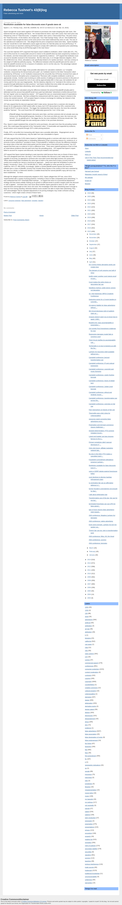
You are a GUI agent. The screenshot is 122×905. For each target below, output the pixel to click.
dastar (87, 700)
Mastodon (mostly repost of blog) (96, 174)
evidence (88, 728)
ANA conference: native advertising (101, 521)
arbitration (88, 626)
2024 (89, 200)
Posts (89, 135)
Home (41, 215)
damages (88, 697)
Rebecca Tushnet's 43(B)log (25, 10)
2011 (89, 570)
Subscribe (101, 85)
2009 (89, 577)
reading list (88, 839)
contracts (88, 675)
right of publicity (90, 846)
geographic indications (92, 765)
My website (89, 177)
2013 (89, 563)
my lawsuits (89, 799)
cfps (86, 650)
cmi (86, 657)
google (87, 771)
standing (40, 200)
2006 (89, 587)
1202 (86, 610)
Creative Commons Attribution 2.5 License (34, 901)
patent (87, 811)
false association (90, 734)
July (90, 251)
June (91, 255)
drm (86, 725)
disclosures (89, 715)
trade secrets (89, 867)
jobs (86, 780)
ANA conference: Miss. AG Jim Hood (101, 536)
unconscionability (91, 876)
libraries (87, 787)
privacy (87, 830)
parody (87, 808)
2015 (89, 231)
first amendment (90, 756)
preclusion (88, 821)
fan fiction (88, 743)
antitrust (87, 623)
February (92, 551)
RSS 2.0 (88, 154)
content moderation (91, 672)
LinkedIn (88, 151)
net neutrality (89, 805)
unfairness (88, 880)
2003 (89, 598)
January (92, 555)
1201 (86, 607)
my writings (89, 802)
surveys (87, 858)
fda (86, 750)
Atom (87, 148)
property (88, 836)
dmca (87, 722)
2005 (89, 591)
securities (88, 852)
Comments (91, 139)
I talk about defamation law (98, 494)
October (92, 241)
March (91, 548)
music (87, 796)
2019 (89, 217)
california (88, 641)
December (93, 234)
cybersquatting (90, 694)
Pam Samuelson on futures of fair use (102, 410)
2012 (89, 566)
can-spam (88, 644)
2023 (89, 203)
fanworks (88, 746)
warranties (88, 883)
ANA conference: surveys (97, 540)
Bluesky (87, 184)
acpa (86, 616)
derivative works (90, 706)
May (91, 258)
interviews (88, 777)
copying (87, 678)
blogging (88, 638)
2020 (89, 214)
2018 (89, 221)
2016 (89, 228)
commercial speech (91, 663)
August (91, 248)
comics (87, 660)
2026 (89, 193)
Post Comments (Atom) (21, 220)
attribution (88, 632)
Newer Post (8, 215)
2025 (89, 196)
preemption (89, 824)
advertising (88, 619)
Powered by (101, 92)
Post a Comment (9, 212)
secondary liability (91, 849)
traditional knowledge (92, 873)
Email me (88, 181)
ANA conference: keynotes (98, 543)
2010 (89, 573)
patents (87, 815)
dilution (87, 712)
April (91, 262)
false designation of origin (93, 737)
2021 (89, 210)
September (93, 244)
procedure (88, 833)
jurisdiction (88, 784)
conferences (89, 666)
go (86, 768)
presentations (89, 827)
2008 (89, 580)
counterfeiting (89, 685)
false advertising (26, 200)
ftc (86, 759)
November (93, 237)
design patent (89, 709)
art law (87, 629)
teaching (88, 861)
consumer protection (14, 200)
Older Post (75, 215)
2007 (89, 584)
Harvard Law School (92, 171)
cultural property (90, 691)
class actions (89, 654)
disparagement (90, 719)
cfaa (86, 647)
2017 (89, 224)
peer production (90, 818)
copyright (88, 681)
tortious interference (92, 864)
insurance (88, 774)
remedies (34, 200)
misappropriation (90, 790)
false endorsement (91, 740)
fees (86, 753)
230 (86, 613)
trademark (88, 870)
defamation (89, 703)
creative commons (91, 688)
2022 (89, 207)
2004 (89, 594)
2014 (89, 559)
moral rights (89, 793)
